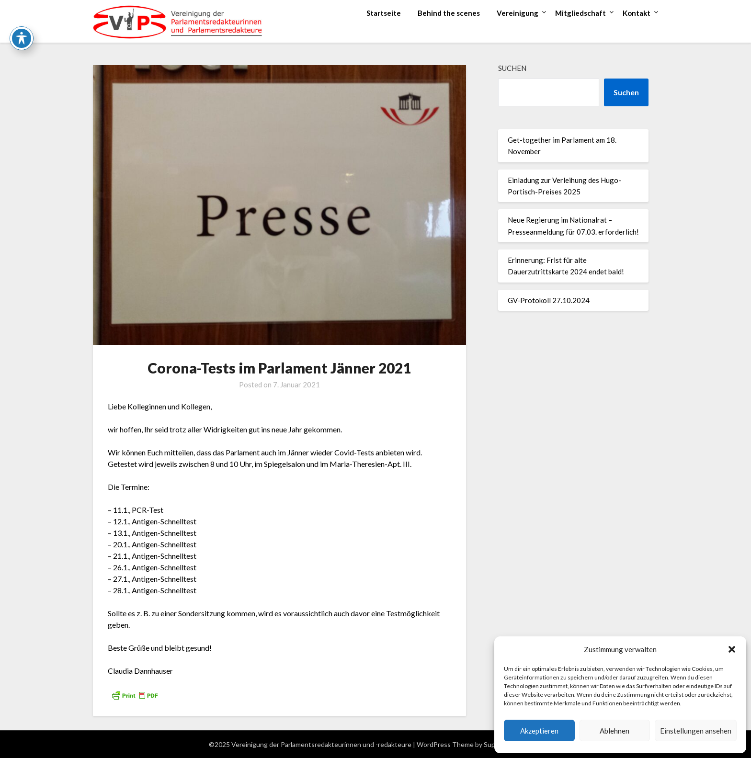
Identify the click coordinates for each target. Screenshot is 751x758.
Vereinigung (517, 13)
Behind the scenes (449, 13)
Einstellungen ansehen (695, 730)
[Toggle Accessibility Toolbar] (21, 18)
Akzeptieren (539, 730)
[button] (732, 649)
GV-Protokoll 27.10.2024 (549, 300)
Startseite (383, 13)
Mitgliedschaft (580, 13)
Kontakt (636, 13)
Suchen (512, 68)
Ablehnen (614, 730)
